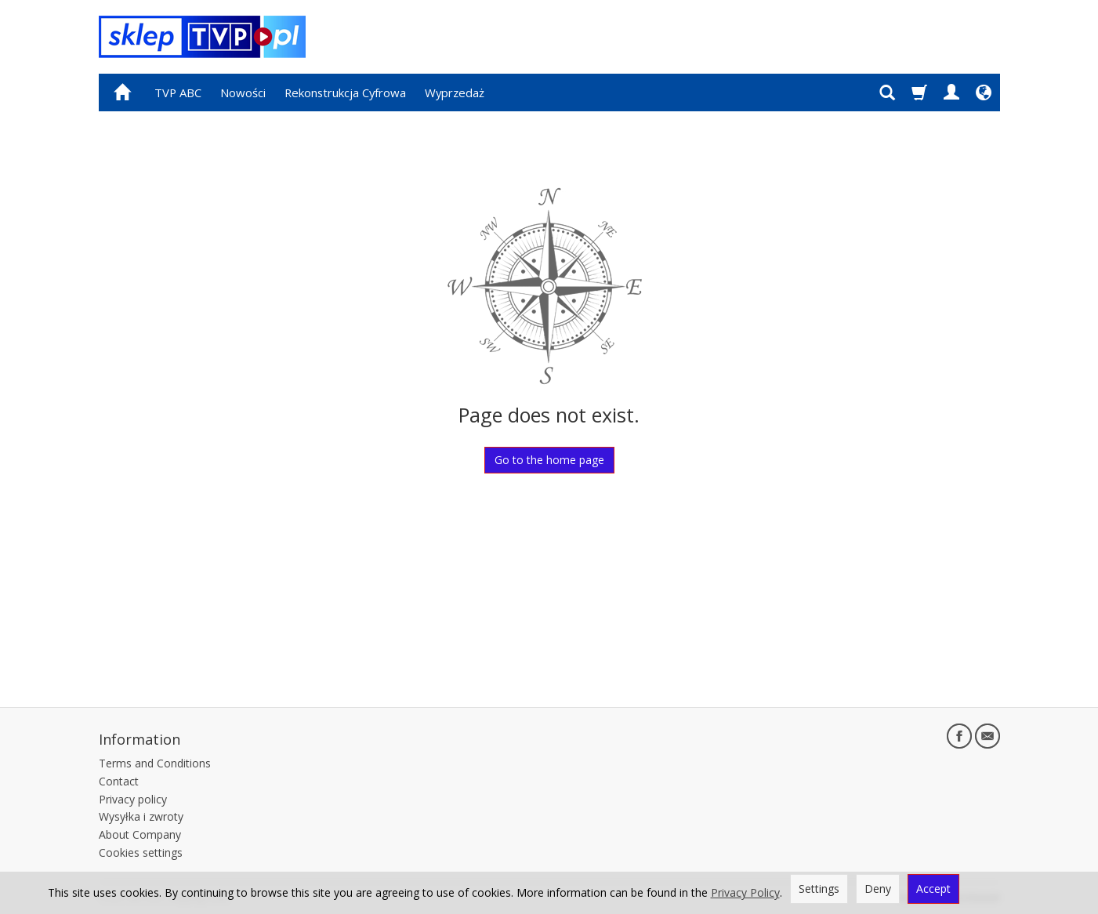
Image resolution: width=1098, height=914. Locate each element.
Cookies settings (141, 852)
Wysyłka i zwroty (141, 816)
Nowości (243, 92)
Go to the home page (549, 459)
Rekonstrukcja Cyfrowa (345, 92)
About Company (140, 834)
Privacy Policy (745, 892)
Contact (119, 781)
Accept (933, 888)
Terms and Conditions (155, 763)
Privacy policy (133, 799)
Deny (877, 888)
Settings (819, 888)
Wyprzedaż (454, 92)
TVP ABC (177, 92)
